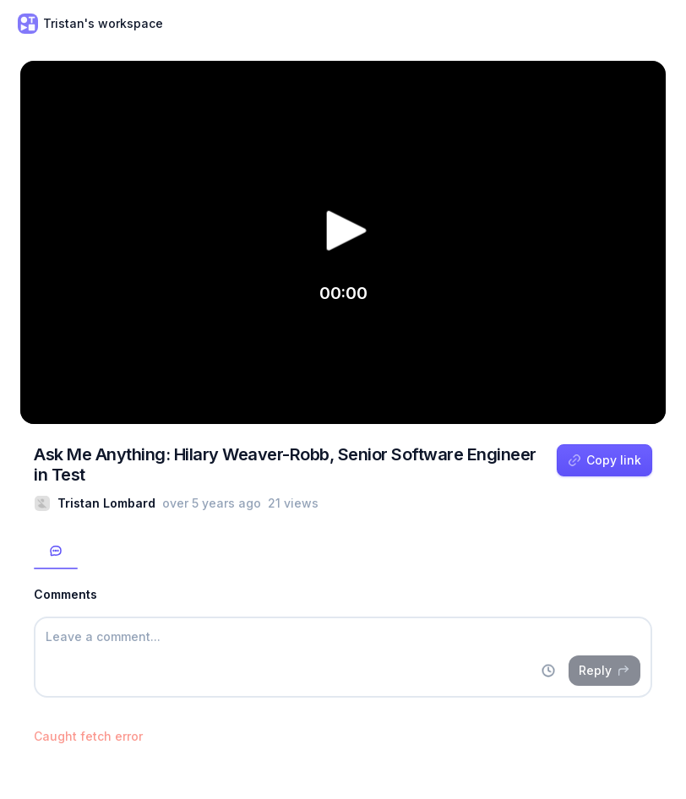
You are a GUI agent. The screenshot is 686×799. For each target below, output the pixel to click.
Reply (604, 670)
